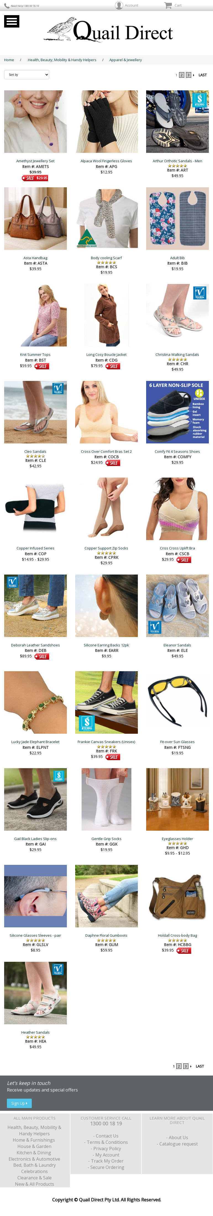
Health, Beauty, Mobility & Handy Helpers (62, 59)
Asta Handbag (35, 257)
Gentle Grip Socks (106, 838)
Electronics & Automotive (34, 1159)
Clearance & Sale (34, 1178)
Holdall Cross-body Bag (177, 935)
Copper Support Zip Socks (106, 548)
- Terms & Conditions (106, 1142)
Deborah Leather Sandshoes (35, 645)
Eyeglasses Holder (177, 838)
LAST (203, 74)
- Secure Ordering (106, 1167)
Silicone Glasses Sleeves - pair (35, 935)
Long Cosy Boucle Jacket (106, 354)
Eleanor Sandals (177, 645)
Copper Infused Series (35, 548)
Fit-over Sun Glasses (177, 741)
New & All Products (34, 1184)
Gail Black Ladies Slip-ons (35, 838)
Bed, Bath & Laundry (34, 1165)
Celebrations (34, 1171)
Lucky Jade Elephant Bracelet (35, 741)
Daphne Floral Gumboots (106, 935)
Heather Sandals (35, 1032)
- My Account (106, 1155)
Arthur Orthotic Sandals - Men (177, 160)
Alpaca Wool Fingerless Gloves (106, 160)
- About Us (177, 1137)
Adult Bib (177, 257)
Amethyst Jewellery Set (35, 160)
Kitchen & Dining (34, 1153)
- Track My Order (105, 1161)
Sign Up (19, 1103)
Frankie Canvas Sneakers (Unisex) (106, 741)
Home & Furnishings (34, 1140)
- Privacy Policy (106, 1148)
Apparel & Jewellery (125, 59)
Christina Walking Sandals (177, 354)
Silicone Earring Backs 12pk (106, 645)
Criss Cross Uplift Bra (177, 548)
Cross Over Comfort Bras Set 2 (106, 451)
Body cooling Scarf (106, 257)
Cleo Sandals (35, 451)
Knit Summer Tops (35, 354)
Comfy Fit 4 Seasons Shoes (177, 451)
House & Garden (34, 1146)
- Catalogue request (177, 1144)
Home (9, 59)
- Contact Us (106, 1136)
